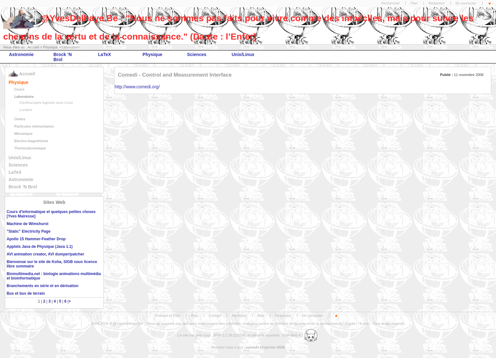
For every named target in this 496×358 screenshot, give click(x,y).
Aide (260, 315)
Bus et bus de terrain (26, 293)
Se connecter (466, 3)
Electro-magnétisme (31, 141)
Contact (215, 315)
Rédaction (437, 3)
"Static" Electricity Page (29, 231)
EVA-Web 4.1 (299, 335)
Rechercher (390, 3)
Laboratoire (24, 96)
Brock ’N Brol (62, 57)
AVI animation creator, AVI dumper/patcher (45, 254)
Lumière (25, 110)
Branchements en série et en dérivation (42, 286)
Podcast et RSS (167, 315)
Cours (19, 89)
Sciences (196, 54)
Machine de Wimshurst (27, 224)
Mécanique (23, 133)
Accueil (33, 47)
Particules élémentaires (34, 126)
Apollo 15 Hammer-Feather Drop (36, 239)
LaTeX (104, 54)
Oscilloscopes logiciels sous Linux (46, 102)
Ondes (19, 119)
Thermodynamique (30, 148)
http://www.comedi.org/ (137, 86)
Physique (50, 47)
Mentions (239, 315)
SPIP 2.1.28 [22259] (229, 335)
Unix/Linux (243, 54)
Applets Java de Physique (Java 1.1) (40, 246)
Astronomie (21, 54)
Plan (414, 3)
